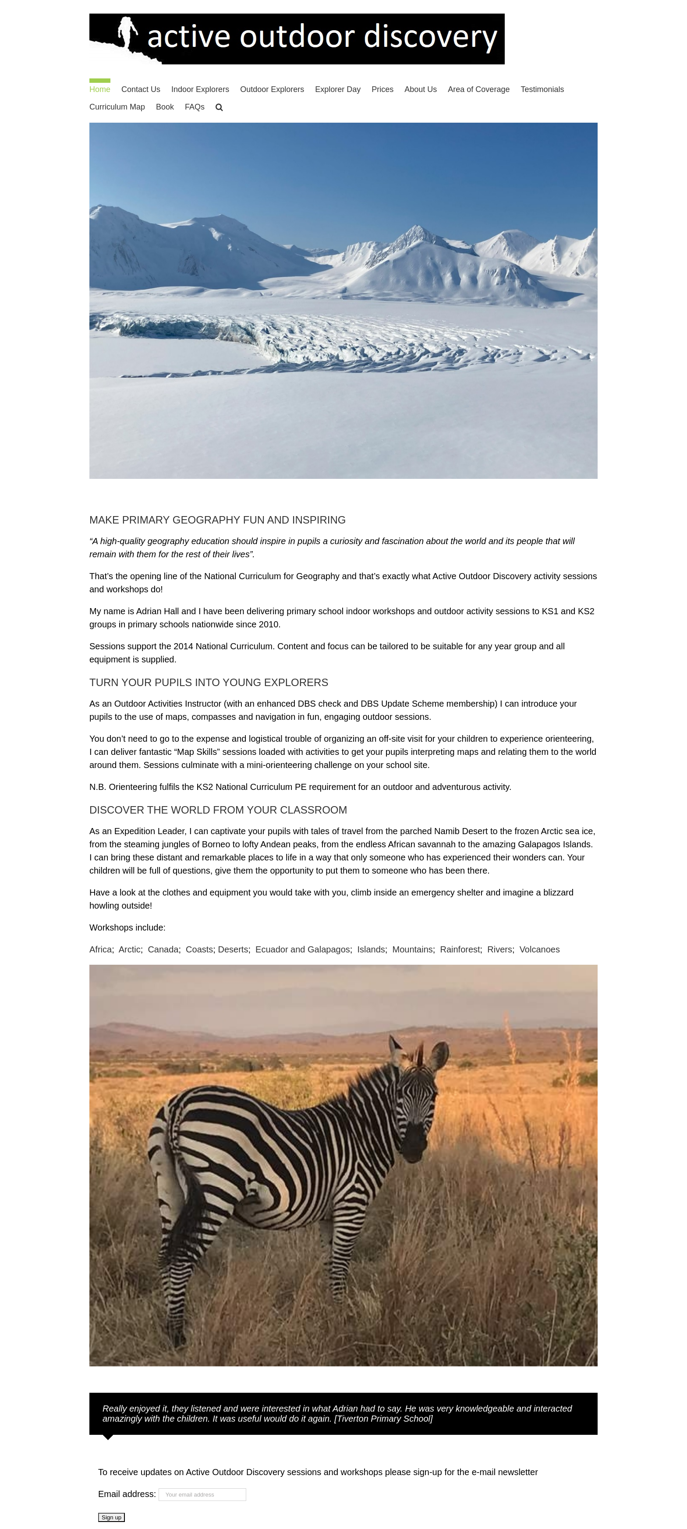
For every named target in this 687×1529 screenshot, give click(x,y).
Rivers (499, 949)
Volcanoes (540, 949)
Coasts (199, 949)
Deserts (233, 949)
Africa (100, 949)
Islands (371, 949)
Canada (163, 949)
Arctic (130, 949)
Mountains (413, 949)
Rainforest (460, 949)
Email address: (128, 1494)
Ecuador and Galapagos (302, 949)
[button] (219, 104)
